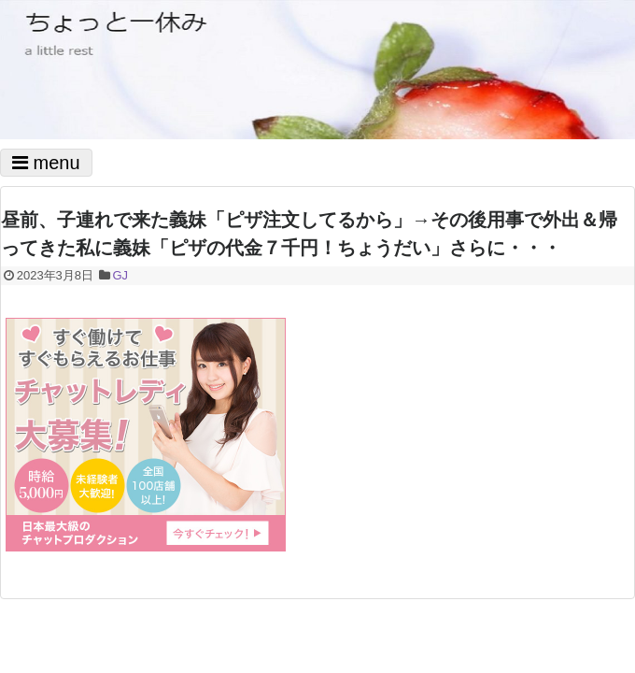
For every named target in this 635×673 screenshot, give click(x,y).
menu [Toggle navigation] (46, 162)
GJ (120, 275)
